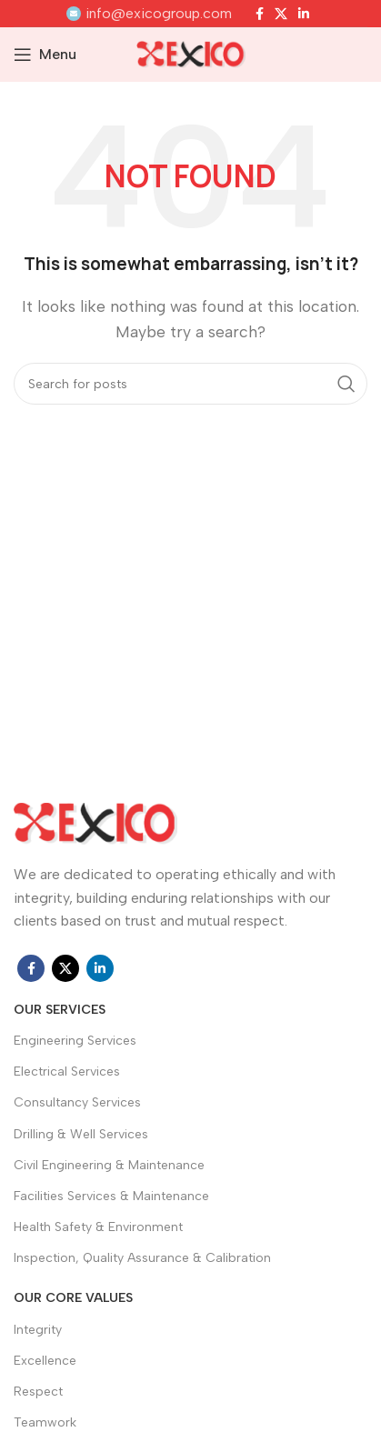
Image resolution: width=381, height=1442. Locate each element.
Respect (38, 1391)
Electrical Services (67, 1071)
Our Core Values (73, 1298)
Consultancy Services (77, 1102)
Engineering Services (75, 1040)
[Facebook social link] (259, 13)
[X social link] (281, 13)
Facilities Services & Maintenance (111, 1196)
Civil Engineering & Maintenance (109, 1165)
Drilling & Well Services (81, 1134)
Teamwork (45, 1422)
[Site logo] (191, 53)
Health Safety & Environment (98, 1227)
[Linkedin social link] (304, 13)
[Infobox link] (149, 13)
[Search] (190, 384)
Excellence (45, 1360)
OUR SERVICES (59, 1009)
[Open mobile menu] (45, 54)
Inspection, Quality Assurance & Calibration (142, 1258)
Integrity (38, 1329)
